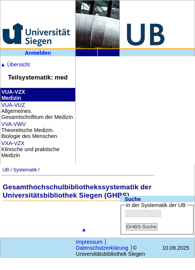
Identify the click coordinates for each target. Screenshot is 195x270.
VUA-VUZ (13, 105)
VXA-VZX (13, 143)
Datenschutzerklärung (102, 248)
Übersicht (15, 65)
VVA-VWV (13, 124)
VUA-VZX (13, 92)
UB (5, 169)
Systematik (25, 169)
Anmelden (38, 53)
